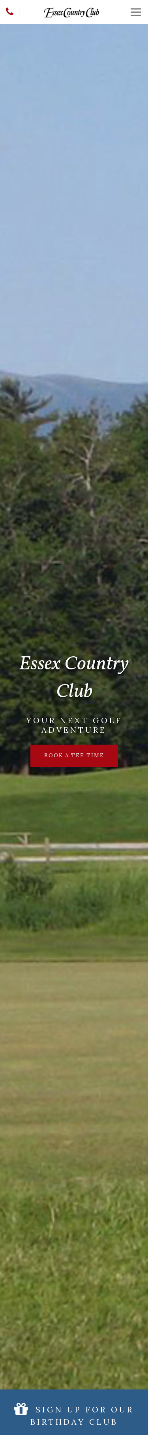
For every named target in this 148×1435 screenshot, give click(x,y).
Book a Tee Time (74, 755)
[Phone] (9, 11)
